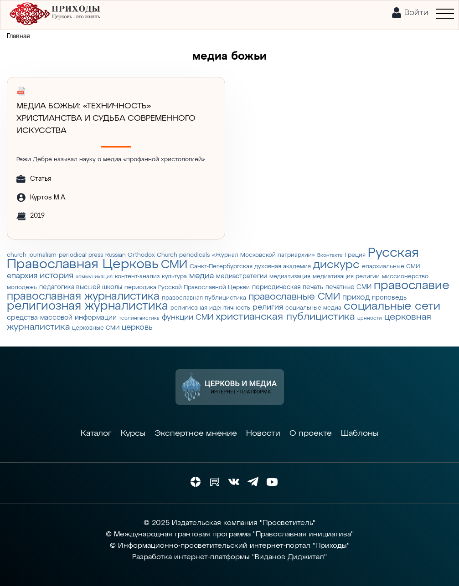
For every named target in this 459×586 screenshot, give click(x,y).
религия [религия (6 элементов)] (268, 307)
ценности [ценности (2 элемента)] (369, 318)
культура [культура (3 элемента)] (174, 277)
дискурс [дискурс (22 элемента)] (336, 265)
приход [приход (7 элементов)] (356, 297)
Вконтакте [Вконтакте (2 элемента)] (330, 255)
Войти (416, 13)
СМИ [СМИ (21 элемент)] (174, 265)
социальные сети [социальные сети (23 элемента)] (392, 306)
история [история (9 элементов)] (56, 275)
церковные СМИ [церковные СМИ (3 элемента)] (95, 328)
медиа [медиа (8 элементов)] (201, 276)
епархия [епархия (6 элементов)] (22, 276)
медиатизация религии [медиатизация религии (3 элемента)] (346, 277)
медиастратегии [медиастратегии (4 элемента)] (241, 276)
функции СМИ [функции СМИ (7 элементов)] (187, 317)
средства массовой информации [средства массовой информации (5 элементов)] (62, 317)
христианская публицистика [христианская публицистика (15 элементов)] (285, 317)
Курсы (133, 433)
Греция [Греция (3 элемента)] (355, 255)
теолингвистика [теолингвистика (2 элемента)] (139, 318)
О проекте (310, 433)
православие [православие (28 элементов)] (411, 286)
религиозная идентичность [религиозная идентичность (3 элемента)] (210, 308)
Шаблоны (359, 433)
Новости (263, 433)
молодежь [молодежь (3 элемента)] (22, 287)
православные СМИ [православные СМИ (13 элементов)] (294, 297)
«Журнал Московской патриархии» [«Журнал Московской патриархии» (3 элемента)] (263, 255)
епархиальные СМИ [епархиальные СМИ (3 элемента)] (391, 267)
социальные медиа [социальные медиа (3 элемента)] (313, 308)
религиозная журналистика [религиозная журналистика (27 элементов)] (87, 306)
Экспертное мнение (196, 433)
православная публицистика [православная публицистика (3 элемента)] (204, 298)
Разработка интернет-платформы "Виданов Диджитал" (229, 557)
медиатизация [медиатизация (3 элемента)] (289, 277)
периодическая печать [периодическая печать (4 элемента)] (287, 287)
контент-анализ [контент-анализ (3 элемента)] (137, 277)
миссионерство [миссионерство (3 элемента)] (405, 277)
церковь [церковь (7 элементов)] (137, 327)
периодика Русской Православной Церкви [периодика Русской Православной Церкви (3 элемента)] (187, 287)
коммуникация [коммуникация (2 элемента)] (94, 277)
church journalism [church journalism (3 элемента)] (32, 255)
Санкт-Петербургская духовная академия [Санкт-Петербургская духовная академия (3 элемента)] (250, 267)
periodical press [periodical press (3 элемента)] (81, 255)
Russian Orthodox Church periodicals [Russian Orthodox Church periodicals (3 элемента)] (157, 255)
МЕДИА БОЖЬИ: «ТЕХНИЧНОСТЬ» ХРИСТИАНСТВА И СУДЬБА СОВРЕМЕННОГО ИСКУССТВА (106, 118)
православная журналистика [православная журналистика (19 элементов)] (83, 296)
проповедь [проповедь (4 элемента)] (389, 298)
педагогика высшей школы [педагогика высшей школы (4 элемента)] (80, 287)
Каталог (96, 433)
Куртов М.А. (48, 197)
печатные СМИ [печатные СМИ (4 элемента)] (348, 287)
